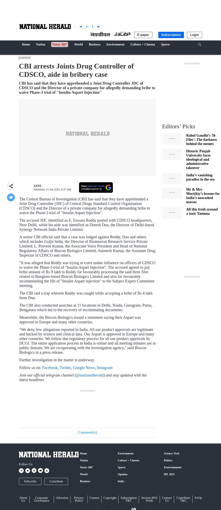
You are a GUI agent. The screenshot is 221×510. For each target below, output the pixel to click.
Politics (168, 460)
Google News (84, 367)
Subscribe (30, 481)
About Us (23, 499)
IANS (37, 185)
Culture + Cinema (128, 460)
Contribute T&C (183, 499)
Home (83, 453)
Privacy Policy (79, 499)
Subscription (171, 35)
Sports (121, 467)
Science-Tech (171, 453)
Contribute (56, 481)
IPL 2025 (169, 474)
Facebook (50, 367)
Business (85, 481)
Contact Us (167, 499)
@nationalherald (89, 375)
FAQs (198, 497)
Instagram (105, 367)
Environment (125, 453)
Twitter (65, 367)
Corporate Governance (41, 499)
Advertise (62, 497)
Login (194, 35)
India (121, 481)
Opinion (122, 474)
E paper (143, 35)
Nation (25, 57)
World (84, 474)
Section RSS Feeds (149, 499)
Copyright (110, 497)
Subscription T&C (129, 499)
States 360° (86, 467)
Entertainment (172, 467)
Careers (94, 497)
